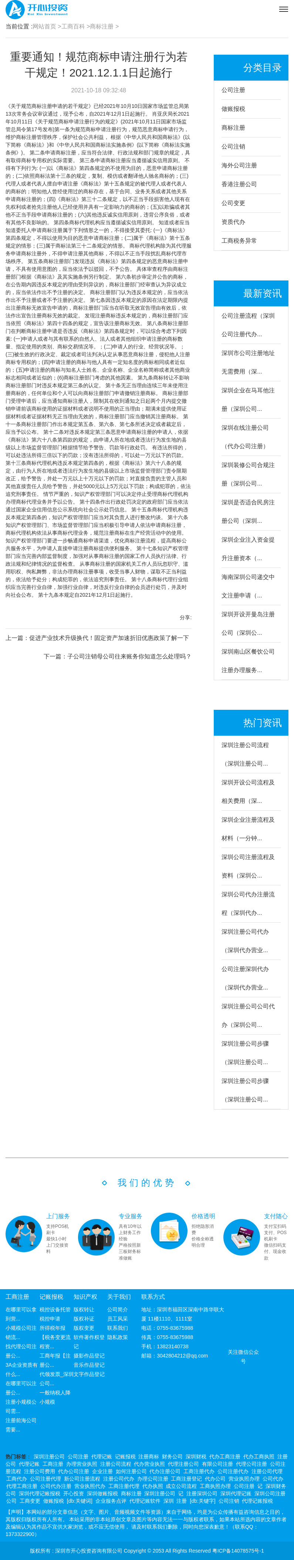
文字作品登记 (89, 1374)
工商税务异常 (239, 241)
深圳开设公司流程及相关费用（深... (248, 791)
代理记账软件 (144, 1501)
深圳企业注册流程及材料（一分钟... (248, 829)
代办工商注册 (224, 1456)
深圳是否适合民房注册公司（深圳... (248, 511)
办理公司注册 (152, 1479)
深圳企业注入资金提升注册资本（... (248, 549)
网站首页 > (47, 26)
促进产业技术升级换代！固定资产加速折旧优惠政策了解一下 (109, 638)
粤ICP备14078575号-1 (238, 1551)
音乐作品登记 (89, 1365)
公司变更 (233, 203)
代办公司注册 (73, 1471)
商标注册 (233, 128)
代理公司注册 (251, 1464)
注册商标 (148, 1456)
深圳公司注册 (269, 1493)
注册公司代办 (118, 1479)
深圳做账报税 (102, 1493)
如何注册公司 (131, 1471)
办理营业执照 (81, 1464)
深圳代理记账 (235, 1493)
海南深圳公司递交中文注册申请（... (248, 586)
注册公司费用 (39, 1471)
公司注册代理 (45, 1479)
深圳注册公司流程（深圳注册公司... (245, 754)
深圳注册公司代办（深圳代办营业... (245, 941)
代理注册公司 (183, 1464)
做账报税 (233, 109)
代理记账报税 (257, 1501)
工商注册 (17, 1297)
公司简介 (117, 1309)
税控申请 (50, 1319)
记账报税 (51, 1297)
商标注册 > (104, 26)
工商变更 (30, 1501)
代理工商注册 (21, 1486)
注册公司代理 (267, 1471)
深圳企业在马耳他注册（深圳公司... (248, 399)
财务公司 (172, 1456)
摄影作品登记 (89, 1356)
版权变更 (84, 1328)
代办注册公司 (164, 1471)
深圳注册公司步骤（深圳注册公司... (245, 1052)
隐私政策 (117, 1337)
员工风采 (117, 1319)
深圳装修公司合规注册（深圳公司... (248, 474)
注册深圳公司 (201, 1493)
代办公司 (215, 1479)
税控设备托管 (55, 1309)
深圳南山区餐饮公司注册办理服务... (248, 660)
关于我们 (119, 1297)
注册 (181, 1501)
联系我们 (117, 1328)
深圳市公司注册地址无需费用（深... (248, 362)
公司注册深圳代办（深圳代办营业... (245, 978)
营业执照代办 (89, 1486)
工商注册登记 (186, 1479)
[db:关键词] (79, 1501)
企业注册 (102, 1471)
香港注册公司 (239, 184)
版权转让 (84, 1309)
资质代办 (233, 222)
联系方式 (153, 1297)
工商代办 (16, 1479)
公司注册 (233, 90)
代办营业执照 (149, 1464)
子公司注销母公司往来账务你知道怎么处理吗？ (129, 656)
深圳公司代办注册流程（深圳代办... (248, 903)
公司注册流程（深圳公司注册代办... (248, 325)
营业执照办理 (244, 1479)
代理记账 (101, 1456)
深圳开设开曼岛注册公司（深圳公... (248, 623)
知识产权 (85, 1297)
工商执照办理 (215, 1486)
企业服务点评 (110, 1501)
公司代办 (273, 1479)
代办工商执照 (258, 1456)
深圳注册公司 (49, 1456)
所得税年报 (52, 1328)
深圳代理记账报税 (39, 1493)
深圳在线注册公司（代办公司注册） (245, 437)
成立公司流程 (181, 1486)
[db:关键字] (202, 1501)
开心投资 (73, 1493)
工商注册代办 (198, 1471)
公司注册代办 (233, 1471)
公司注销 (233, 146)
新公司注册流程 (82, 1479)
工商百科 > (75, 26)
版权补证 (84, 1319)
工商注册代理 (123, 1486)
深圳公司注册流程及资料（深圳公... (248, 866)
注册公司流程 (115, 1464)
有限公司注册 (217, 1464)
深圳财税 (196, 1456)
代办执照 (152, 1486)
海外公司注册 (239, 165)
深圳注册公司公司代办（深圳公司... (248, 1015)
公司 (11, 1501)
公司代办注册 (55, 1486)
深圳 (168, 1501)
